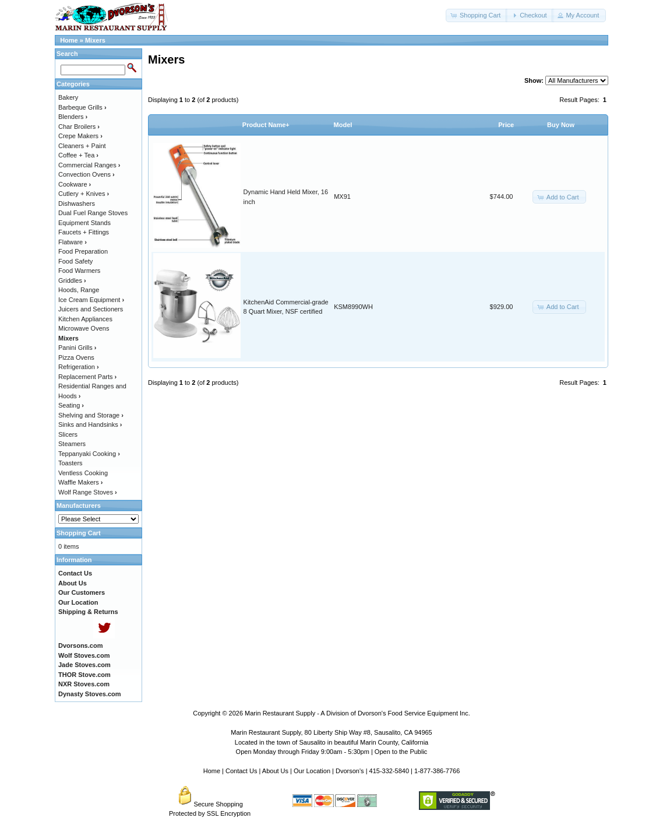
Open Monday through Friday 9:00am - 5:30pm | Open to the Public (332, 751)
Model (343, 124)
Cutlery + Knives (83, 193)
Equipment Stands (84, 222)
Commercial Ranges (89, 165)
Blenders (72, 116)
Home (69, 40)
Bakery (68, 97)
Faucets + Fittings (83, 232)
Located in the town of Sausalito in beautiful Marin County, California (331, 742)
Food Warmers (79, 270)
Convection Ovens (86, 174)
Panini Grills (77, 347)
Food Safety (75, 261)
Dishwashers (76, 203)
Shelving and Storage (91, 415)
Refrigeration (78, 366)
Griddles (72, 280)
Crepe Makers (80, 135)
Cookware (74, 184)
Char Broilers (79, 126)
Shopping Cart (79, 532)
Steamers (72, 443)
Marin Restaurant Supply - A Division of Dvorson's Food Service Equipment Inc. (357, 713)
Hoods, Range (78, 289)
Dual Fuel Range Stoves (93, 212)
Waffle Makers (80, 482)
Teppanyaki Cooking (89, 453)
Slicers (67, 434)
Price (506, 124)
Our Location (312, 770)
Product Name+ (266, 124)
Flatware (72, 241)
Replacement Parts (87, 376)
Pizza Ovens (76, 357)
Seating (71, 405)
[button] (476, 15)
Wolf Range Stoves (87, 492)
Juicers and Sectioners (90, 309)
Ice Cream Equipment (91, 299)
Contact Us (241, 770)
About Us (275, 770)
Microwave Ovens (83, 328)
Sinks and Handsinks (90, 424)
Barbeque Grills (82, 107)
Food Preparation (83, 251)
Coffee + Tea (78, 155)
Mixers (95, 40)
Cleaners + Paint (82, 145)
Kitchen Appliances (85, 318)
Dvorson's (350, 770)
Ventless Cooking (83, 472)
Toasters (70, 462)
